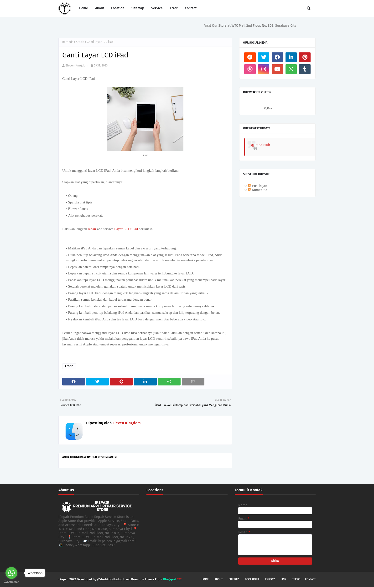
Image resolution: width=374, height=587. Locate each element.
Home (205, 579)
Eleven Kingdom (76, 65)
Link (283, 579)
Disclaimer (252, 579)
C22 (179, 579)
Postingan (257, 186)
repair (92, 229)
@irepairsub (260, 145)
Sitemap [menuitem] (137, 8)
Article (80, 42)
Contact (310, 579)
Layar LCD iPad (126, 229)
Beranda (67, 42)
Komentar (257, 190)
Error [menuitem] (174, 8)
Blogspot (169, 579)
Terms (296, 579)
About (219, 579)
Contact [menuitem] (191, 8)
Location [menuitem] (117, 8)
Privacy (270, 579)
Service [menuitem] (157, 8)
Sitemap (234, 579)
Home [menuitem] (83, 8)
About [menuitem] (99, 8)
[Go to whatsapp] (11, 573)
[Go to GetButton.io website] (11, 582)
